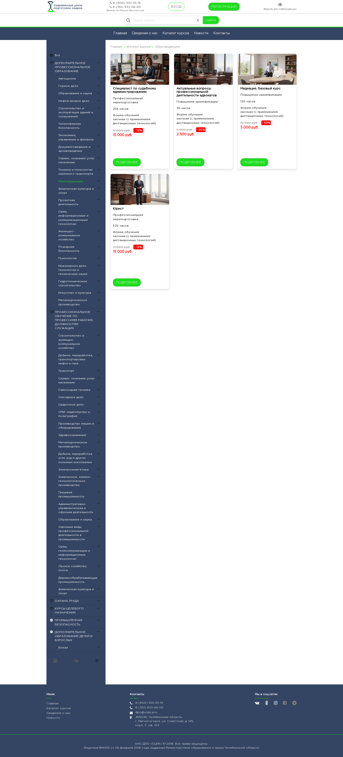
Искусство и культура (74, 293)
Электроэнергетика (73, 469)
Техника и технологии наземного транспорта (75, 171)
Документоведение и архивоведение (74, 149)
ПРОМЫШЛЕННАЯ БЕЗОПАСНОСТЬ (68, 622)
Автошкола (67, 78)
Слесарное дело (71, 397)
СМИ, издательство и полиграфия (74, 414)
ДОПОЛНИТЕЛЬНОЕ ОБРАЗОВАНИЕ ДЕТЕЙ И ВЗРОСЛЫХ (73, 636)
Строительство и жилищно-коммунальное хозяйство (71, 341)
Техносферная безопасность (69, 126)
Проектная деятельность (68, 202)
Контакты (221, 33)
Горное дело (68, 86)
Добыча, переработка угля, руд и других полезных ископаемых (75, 458)
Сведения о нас (145, 33)
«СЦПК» (157, 743)
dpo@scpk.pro (146, 712)
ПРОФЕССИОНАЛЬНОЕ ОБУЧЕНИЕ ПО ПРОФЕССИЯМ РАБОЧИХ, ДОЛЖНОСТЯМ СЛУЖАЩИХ (74, 320)
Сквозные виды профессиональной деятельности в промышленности (73, 533)
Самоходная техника (74, 390)
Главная (120, 33)
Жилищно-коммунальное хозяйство (69, 235)
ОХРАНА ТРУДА (67, 601)
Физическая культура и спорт (76, 191)
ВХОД (176, 6)
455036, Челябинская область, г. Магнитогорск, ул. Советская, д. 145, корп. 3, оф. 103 (164, 721)
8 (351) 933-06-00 (127, 7)
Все (57, 55)
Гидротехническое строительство (72, 283)
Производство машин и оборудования (76, 425)
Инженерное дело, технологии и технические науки (72, 270)
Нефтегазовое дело (73, 101)
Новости (201, 33)
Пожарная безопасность (68, 249)
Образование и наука (75, 93)
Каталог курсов (175, 33)
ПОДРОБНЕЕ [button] (127, 162)
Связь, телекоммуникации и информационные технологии (74, 552)
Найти (211, 20)
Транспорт (66, 371)
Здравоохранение (72, 435)
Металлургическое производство (72, 302)
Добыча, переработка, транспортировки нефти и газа (75, 359)
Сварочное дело (71, 404)
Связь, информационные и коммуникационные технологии (73, 217)
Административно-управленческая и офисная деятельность (75, 508)
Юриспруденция (70, 181)
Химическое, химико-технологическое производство (74, 481)
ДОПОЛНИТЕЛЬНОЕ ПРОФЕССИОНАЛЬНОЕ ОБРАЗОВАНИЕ (72, 67)
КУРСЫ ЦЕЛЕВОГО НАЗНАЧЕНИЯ (69, 610)
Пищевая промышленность (71, 494)
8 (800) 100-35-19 (127, 3)
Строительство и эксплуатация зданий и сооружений (75, 112)
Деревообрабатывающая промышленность (77, 580)
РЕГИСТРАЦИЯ (224, 6)
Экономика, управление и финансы (76, 137)
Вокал (63, 647)
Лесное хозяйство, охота (72, 568)
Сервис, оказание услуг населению (76, 160)
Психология (67, 258)
